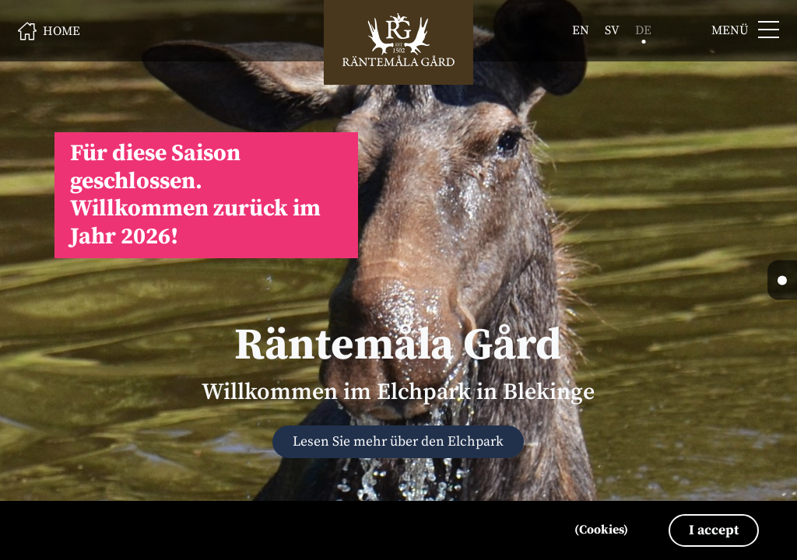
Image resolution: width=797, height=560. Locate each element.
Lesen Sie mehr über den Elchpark (398, 441)
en (580, 30)
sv (612, 30)
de (643, 30)
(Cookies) (601, 529)
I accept (714, 530)
